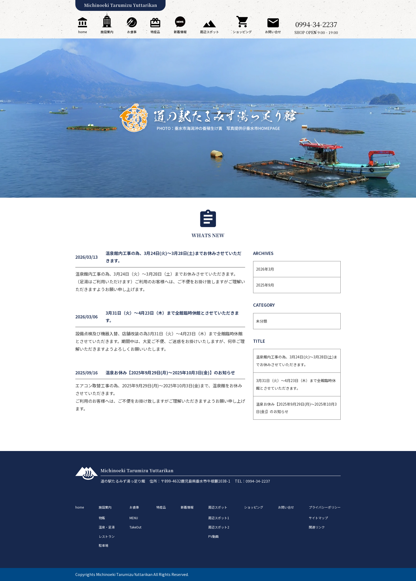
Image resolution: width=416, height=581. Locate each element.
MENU (133, 517)
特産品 (155, 26)
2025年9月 (265, 285)
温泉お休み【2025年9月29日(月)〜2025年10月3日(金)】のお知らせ (296, 407)
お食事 (132, 25)
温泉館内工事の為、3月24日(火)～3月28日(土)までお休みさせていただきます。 (296, 360)
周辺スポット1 (218, 517)
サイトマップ (318, 517)
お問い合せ (273, 26)
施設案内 (107, 24)
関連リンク (317, 527)
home (82, 25)
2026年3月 (265, 269)
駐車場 (103, 545)
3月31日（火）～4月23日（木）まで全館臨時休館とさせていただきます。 (296, 384)
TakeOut (135, 527)
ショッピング (242, 25)
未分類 (261, 321)
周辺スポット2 (218, 527)
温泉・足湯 (107, 527)
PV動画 (213, 536)
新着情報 (180, 25)
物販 (102, 517)
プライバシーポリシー (325, 507)
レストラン (107, 536)
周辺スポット (209, 27)
